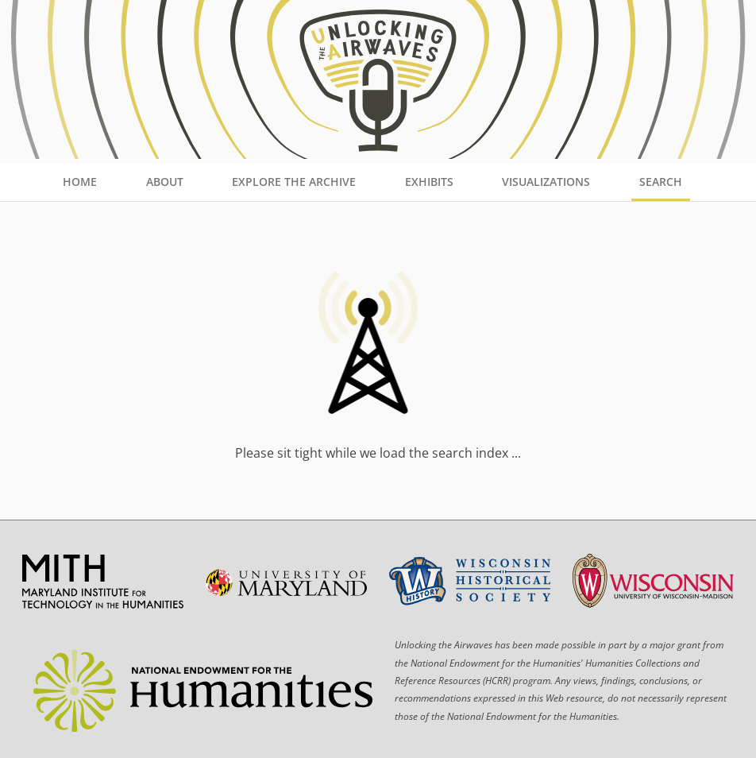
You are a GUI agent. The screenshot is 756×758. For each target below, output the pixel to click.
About (164, 181)
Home (80, 181)
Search (660, 181)
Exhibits (429, 181)
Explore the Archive (294, 181)
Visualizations (546, 181)
